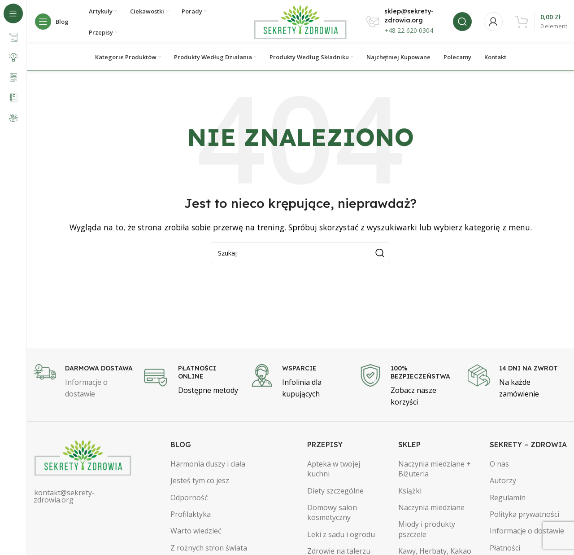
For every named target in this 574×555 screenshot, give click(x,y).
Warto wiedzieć (196, 532)
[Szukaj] (462, 22)
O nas (499, 465)
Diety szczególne (335, 492)
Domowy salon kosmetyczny (332, 514)
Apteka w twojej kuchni (333, 470)
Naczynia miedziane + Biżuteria (434, 470)
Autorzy (503, 482)
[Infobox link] (83, 383)
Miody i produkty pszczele (426, 531)
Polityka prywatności (524, 515)
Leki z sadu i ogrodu (341, 536)
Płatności (505, 549)
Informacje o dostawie (527, 532)
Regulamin (508, 499)
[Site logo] (300, 21)
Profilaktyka (190, 515)
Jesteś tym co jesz (199, 482)
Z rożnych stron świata (208, 549)
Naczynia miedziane (431, 509)
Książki (410, 492)
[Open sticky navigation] (54, 22)
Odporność (189, 499)
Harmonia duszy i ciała (207, 465)
